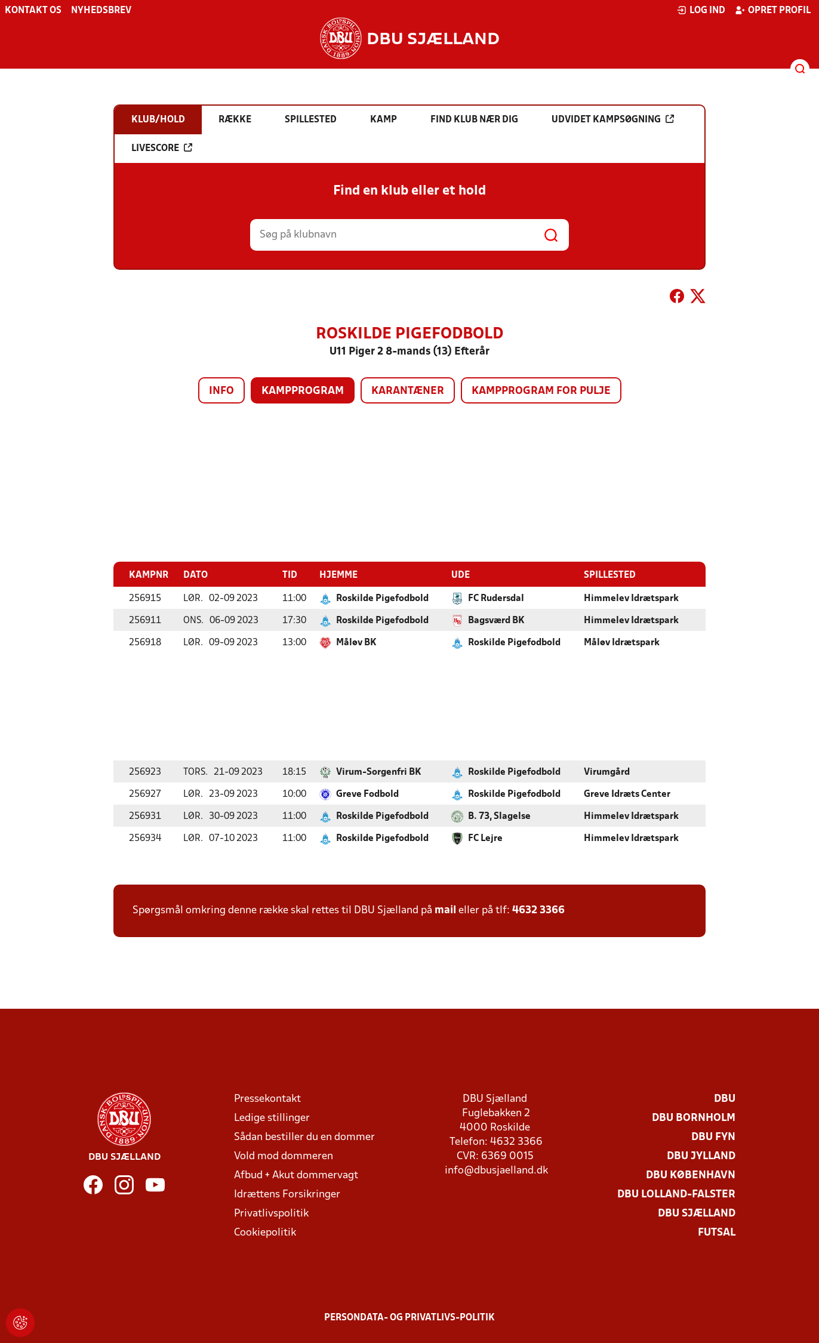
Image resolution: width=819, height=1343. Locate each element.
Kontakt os (33, 11)
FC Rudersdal (496, 598)
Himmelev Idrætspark (631, 598)
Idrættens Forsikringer (287, 1194)
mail (445, 910)
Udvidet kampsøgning (613, 119)
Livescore (161, 148)
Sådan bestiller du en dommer (304, 1137)
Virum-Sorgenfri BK (378, 772)
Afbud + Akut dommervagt (296, 1175)
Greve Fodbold (367, 794)
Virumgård (607, 772)
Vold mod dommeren (283, 1156)
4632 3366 (538, 910)
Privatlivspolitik (271, 1213)
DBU (724, 1099)
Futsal (716, 1232)
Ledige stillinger (272, 1118)
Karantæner (407, 391)
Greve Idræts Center (627, 794)
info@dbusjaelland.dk (496, 1170)
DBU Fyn (713, 1137)
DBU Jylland (701, 1156)
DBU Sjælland (696, 1213)
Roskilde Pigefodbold (382, 598)
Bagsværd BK (496, 620)
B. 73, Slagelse (499, 816)
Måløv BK (356, 642)
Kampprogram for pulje (541, 391)
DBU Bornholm (693, 1118)
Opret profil (773, 10)
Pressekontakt (267, 1099)
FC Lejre (485, 838)
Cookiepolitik (265, 1232)
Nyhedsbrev (101, 11)
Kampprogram (302, 391)
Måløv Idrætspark (622, 642)
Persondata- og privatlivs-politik (409, 1317)
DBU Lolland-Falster (676, 1194)
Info (221, 391)
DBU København (690, 1175)
